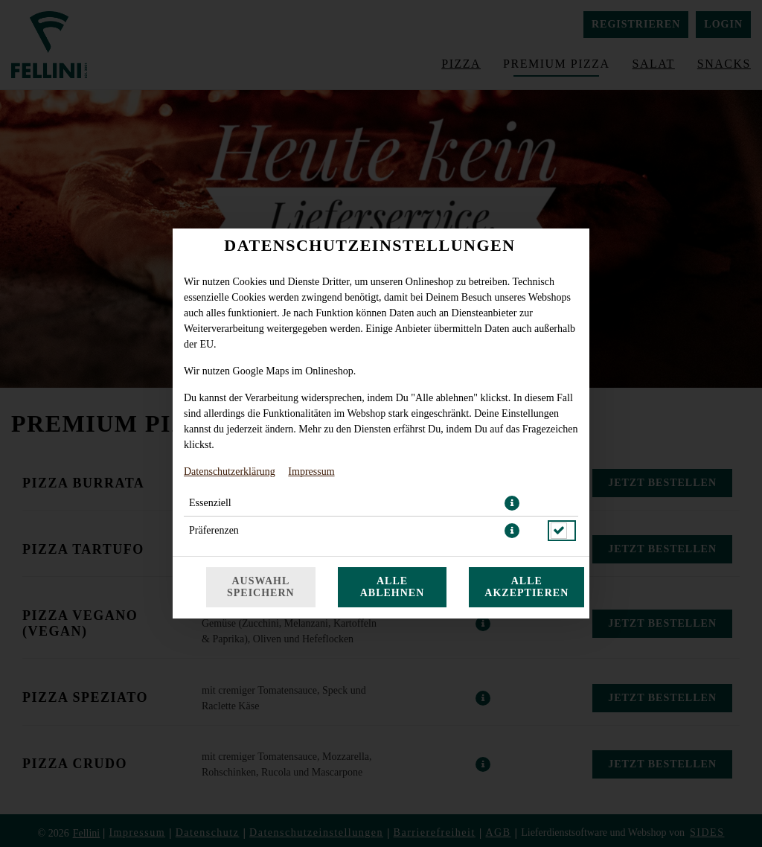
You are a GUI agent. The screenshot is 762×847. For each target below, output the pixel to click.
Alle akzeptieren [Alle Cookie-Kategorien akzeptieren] (526, 586)
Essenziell (210, 502)
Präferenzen (214, 530)
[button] (512, 503)
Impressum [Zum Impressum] (311, 471)
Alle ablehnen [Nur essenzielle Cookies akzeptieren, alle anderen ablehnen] (392, 586)
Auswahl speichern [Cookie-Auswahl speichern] (261, 586)
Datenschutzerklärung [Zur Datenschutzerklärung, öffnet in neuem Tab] (229, 471)
